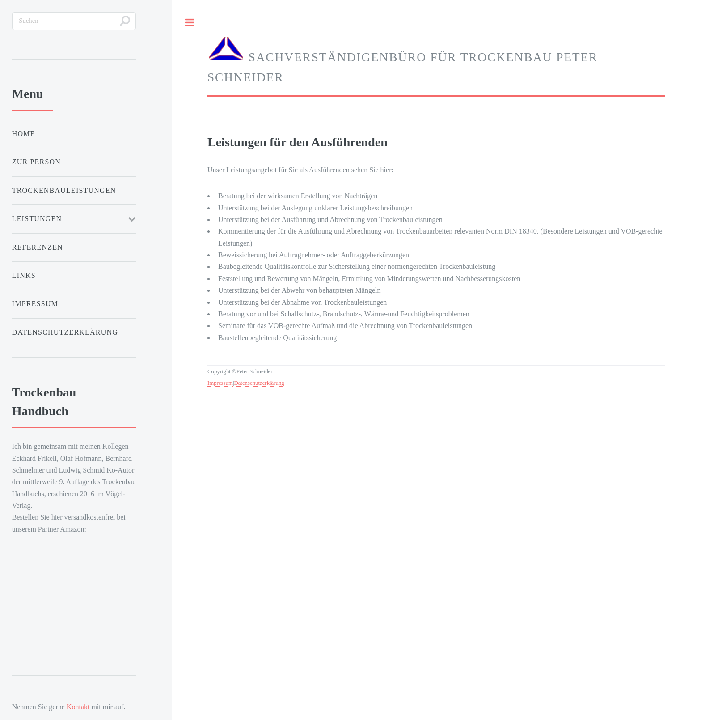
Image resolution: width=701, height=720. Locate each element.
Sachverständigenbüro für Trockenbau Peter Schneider (402, 60)
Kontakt (78, 707)
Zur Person (36, 162)
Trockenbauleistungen (64, 190)
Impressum (220, 383)
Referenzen (37, 247)
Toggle (189, 22)
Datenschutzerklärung (259, 383)
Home (23, 133)
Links (24, 275)
